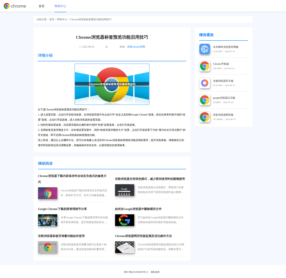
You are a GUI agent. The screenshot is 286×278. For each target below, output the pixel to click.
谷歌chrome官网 (136, 46)
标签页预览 (170, 130)
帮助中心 (60, 6)
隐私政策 (155, 272)
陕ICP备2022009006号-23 (136, 272)
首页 (42, 6)
